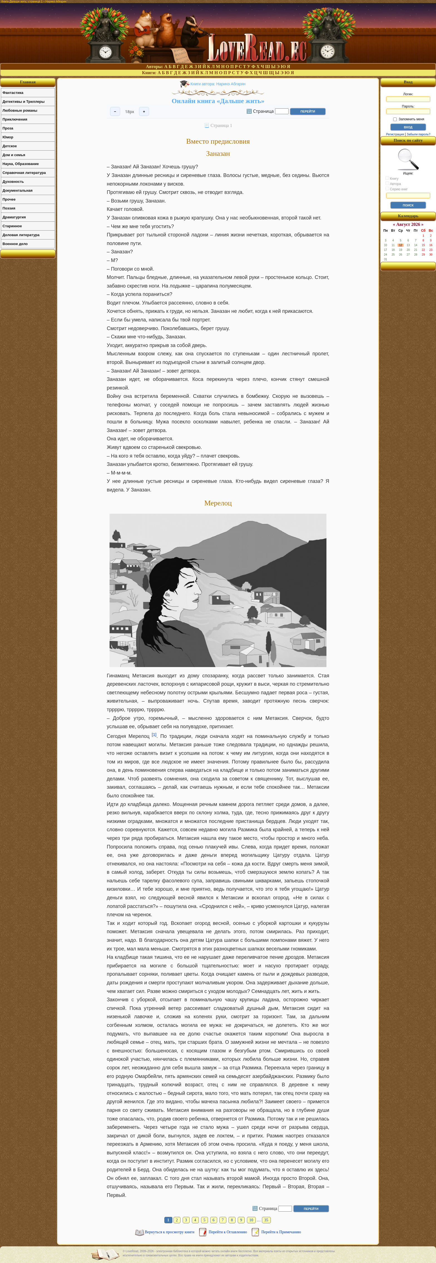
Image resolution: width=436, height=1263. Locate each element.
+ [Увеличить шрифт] (144, 111)
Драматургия (14, 217)
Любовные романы (20, 110)
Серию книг (396, 189)
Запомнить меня (408, 119)
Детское (10, 146)
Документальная (18, 190)
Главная (28, 82)
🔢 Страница (260, 111)
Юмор (8, 137)
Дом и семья (14, 155)
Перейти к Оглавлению (228, 1232)
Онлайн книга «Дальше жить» (218, 100)
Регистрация (395, 134)
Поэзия (9, 208)
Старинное (12, 226)
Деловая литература (21, 235)
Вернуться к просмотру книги (170, 1232)
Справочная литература (24, 173)
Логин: (408, 97)
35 (266, 1220)
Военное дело (15, 244)
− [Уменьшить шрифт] (115, 111)
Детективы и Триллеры (23, 101)
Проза (8, 128)
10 (251, 1220)
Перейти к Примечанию (281, 1232)
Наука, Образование (21, 164)
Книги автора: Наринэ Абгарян (218, 84)
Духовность (13, 181)
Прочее (9, 199)
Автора (393, 183)
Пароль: (408, 109)
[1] (154, 734)
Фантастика (13, 93)
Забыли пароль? (418, 134)
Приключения (15, 119)
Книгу (391, 178)
